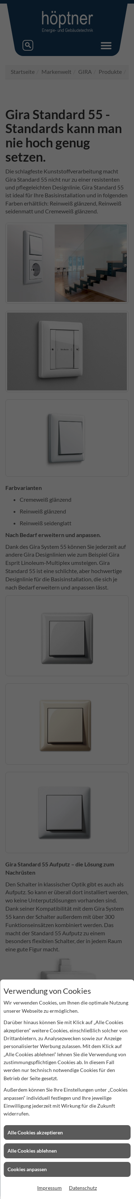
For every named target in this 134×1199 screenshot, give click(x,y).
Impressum (49, 1188)
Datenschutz (83, 1188)
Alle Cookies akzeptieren (35, 1132)
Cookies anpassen (27, 1169)
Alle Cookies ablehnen (32, 1151)
